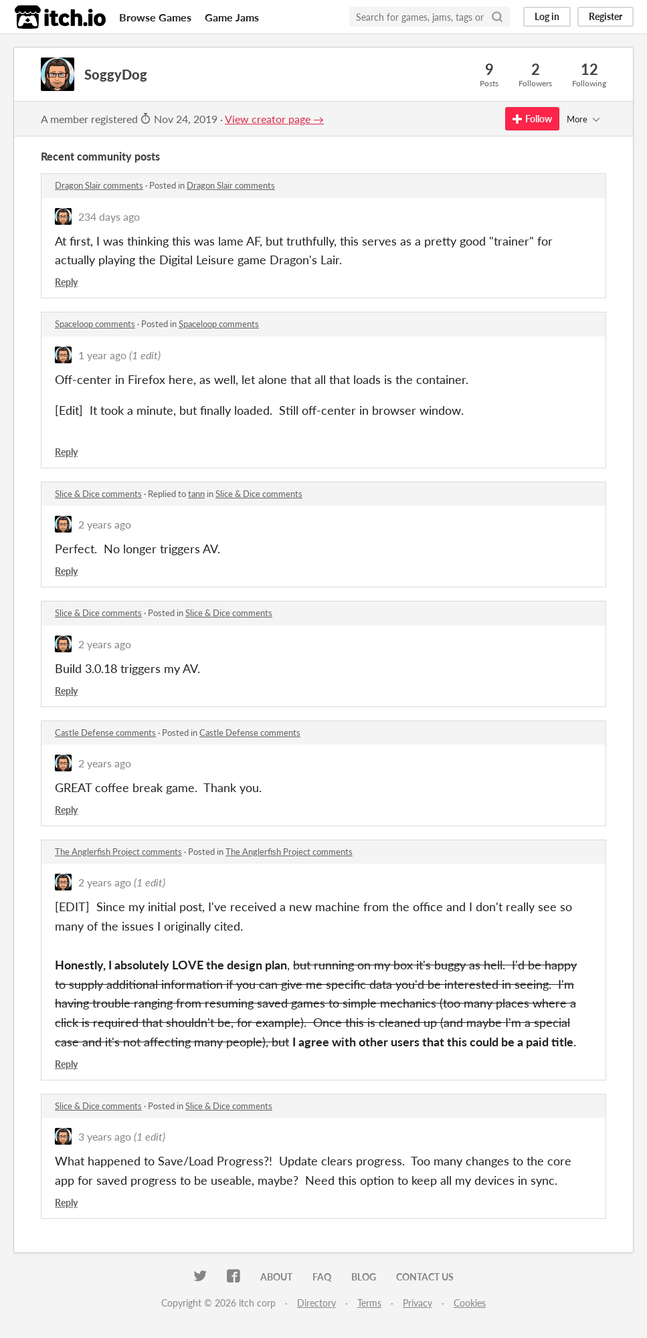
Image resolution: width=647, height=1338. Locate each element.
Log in (547, 16)
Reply (66, 282)
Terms (369, 1303)
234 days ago (109, 216)
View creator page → (274, 118)
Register (605, 16)
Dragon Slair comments (99, 185)
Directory (316, 1303)
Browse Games (155, 17)
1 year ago (102, 355)
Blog (363, 1276)
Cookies (470, 1303)
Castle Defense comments (105, 732)
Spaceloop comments (95, 323)
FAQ (321, 1276)
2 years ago (104, 524)
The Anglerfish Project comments (118, 851)
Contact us (425, 1276)
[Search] (497, 17)
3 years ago (104, 1136)
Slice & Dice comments (98, 493)
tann (196, 493)
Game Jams (232, 17)
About (276, 1276)
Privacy (417, 1303)
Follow (532, 118)
